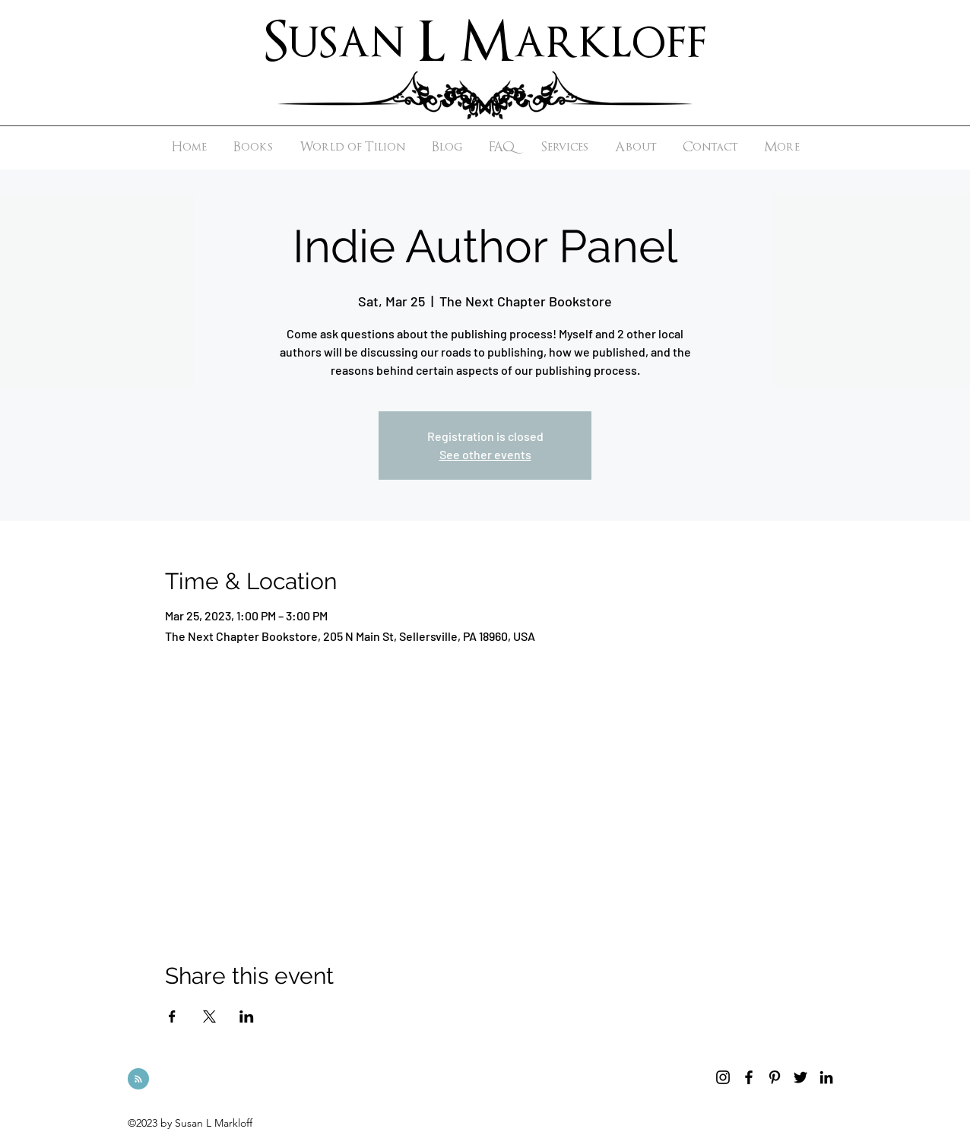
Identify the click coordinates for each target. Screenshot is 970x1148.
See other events (485, 454)
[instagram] (723, 1077)
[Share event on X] (209, 1016)
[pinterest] (775, 1077)
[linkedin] (826, 1077)
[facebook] (749, 1077)
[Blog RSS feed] (138, 1079)
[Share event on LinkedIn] (246, 1016)
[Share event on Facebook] (172, 1016)
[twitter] (800, 1077)
